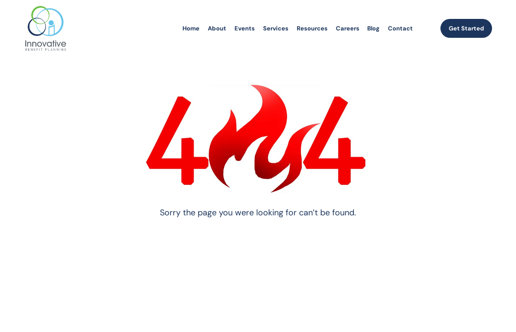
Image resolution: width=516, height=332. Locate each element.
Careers (347, 28)
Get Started (466, 28)
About (217, 28)
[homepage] (45, 28)
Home (190, 28)
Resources (312, 28)
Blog (373, 28)
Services (275, 28)
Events (245, 28)
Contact (400, 28)
